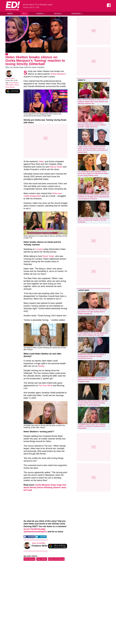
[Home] (12, 5)
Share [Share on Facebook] (31, 537)
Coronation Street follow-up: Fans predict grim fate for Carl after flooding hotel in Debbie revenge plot (92, 311)
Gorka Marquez (13, 83)
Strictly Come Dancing (56, 559)
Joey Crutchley (9, 79)
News (10, 14)
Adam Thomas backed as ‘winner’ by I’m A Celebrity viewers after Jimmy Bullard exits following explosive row (93, 101)
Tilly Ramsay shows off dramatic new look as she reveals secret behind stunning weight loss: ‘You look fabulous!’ (92, 403)
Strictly (41, 366)
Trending (76, 14)
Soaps (40, 14)
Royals (57, 14)
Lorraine (39, 249)
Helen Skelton (9, 85)
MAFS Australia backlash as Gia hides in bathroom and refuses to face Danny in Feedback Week (92, 379)
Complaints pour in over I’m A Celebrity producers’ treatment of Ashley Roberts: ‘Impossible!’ (92, 426)
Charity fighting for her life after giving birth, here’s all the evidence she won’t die (93, 334)
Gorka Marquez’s (58, 74)
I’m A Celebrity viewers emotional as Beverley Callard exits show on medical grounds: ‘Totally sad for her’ (92, 125)
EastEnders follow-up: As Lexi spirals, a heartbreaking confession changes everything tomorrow (92, 356)
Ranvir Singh (48, 257)
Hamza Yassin (56, 167)
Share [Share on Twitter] (43, 537)
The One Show (45, 386)
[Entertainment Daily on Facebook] (109, 5)
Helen (41, 162)
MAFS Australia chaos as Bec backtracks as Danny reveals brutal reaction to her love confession (93, 220)
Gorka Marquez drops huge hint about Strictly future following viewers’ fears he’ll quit (45, 488)
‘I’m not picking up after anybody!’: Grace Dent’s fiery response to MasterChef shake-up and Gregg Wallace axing (93, 173)
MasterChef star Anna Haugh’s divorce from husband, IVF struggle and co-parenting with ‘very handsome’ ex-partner (93, 197)
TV (24, 14)
